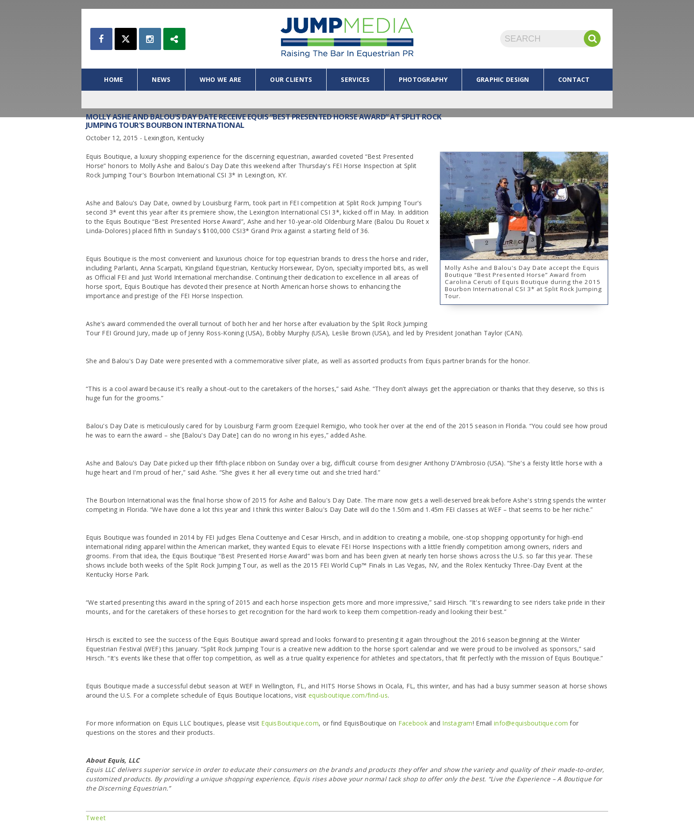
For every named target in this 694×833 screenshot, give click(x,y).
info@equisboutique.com (531, 723)
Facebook (413, 723)
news (161, 79)
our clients (291, 79)
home (113, 79)
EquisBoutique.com (290, 723)
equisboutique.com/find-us (348, 695)
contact (574, 79)
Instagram (457, 723)
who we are (221, 79)
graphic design (502, 79)
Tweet (96, 818)
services (355, 79)
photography (423, 79)
